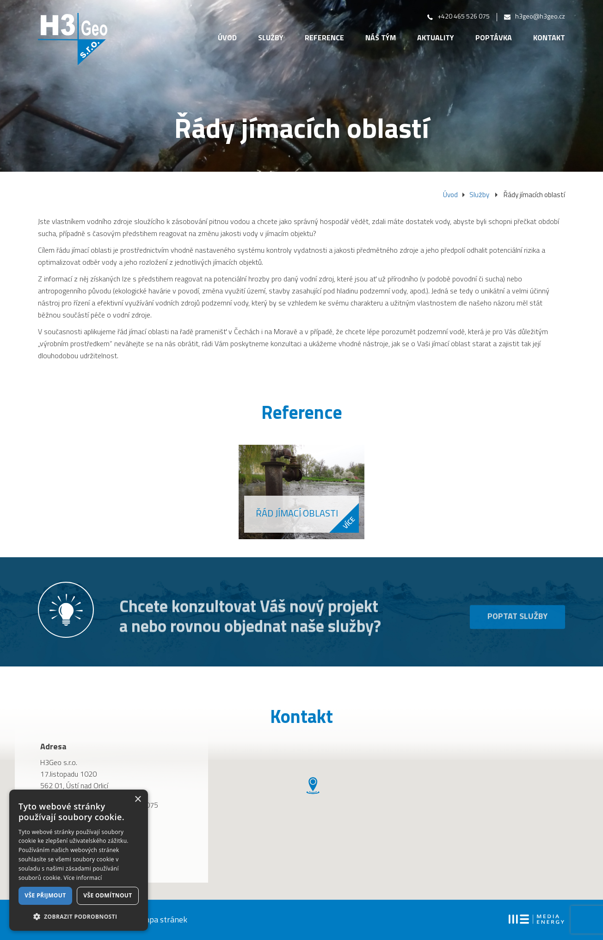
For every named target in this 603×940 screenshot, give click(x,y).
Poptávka (493, 38)
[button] (78, 916)
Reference (324, 38)
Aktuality (435, 38)
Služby (270, 38)
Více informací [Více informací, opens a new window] (83, 878)
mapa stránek (162, 920)
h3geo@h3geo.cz (534, 16)
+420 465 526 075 (458, 16)
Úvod (227, 38)
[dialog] (78, 860)
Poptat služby (517, 629)
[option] (301, 492)
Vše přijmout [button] (45, 895)
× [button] (137, 799)
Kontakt (549, 38)
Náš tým (380, 38)
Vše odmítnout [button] (107, 895)
